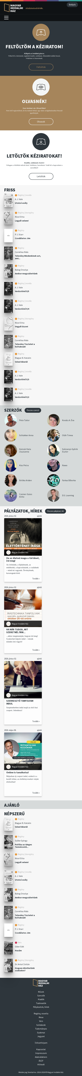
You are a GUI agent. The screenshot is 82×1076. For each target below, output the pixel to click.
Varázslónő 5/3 (22, 379)
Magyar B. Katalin (23, 358)
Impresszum (41, 1053)
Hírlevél (41, 1064)
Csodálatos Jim (22, 238)
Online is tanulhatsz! (17, 772)
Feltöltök (41, 67)
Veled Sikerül (21, 362)
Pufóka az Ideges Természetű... (23, 845)
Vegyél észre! (21, 326)
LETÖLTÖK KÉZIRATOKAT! (34, 156)
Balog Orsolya (21, 270)
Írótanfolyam (41, 1042)
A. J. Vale (19, 199)
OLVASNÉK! (34, 101)
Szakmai (41, 1032)
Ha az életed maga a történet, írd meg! (23, 559)
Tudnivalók (41, 1003)
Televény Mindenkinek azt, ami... (28, 257)
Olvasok (41, 121)
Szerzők (41, 995)
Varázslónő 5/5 (22, 291)
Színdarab (41, 1025)
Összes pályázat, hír (55, 511)
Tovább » (36, 578)
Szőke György (21, 840)
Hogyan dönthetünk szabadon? (25, 969)
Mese (41, 1017)
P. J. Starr (19, 234)
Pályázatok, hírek (41, 1007)
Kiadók (41, 999)
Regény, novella (41, 1013)
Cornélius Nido (21, 252)
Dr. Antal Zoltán (22, 964)
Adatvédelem (41, 1057)
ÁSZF (41, 1060)
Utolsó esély (21, 203)
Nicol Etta (19, 217)
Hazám (18, 950)
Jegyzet (41, 1036)
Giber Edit (19, 946)
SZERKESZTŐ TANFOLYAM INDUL (19, 702)
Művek (41, 991)
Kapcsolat (41, 1049)
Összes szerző (33, 410)
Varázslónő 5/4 (22, 309)
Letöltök (41, 176)
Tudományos (41, 1028)
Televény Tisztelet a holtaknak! (25, 345)
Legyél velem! (22, 220)
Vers (41, 1021)
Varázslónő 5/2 (22, 397)
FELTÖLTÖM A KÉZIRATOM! (34, 47)
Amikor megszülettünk (26, 273)
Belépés (72, 4)
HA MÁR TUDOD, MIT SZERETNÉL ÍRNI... (17, 631)
